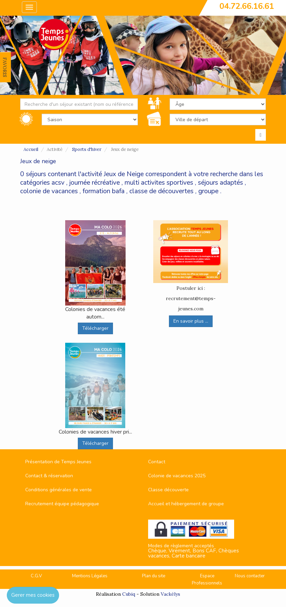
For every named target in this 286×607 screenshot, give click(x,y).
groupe (208, 191)
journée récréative (94, 182)
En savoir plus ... (190, 321)
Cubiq (128, 594)
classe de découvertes (161, 191)
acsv (58, 182)
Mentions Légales (90, 576)
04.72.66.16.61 (246, 6)
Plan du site (153, 576)
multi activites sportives (159, 182)
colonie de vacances (49, 191)
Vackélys (170, 594)
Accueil (31, 149)
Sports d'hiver (86, 149)
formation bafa (104, 191)
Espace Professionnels (207, 579)
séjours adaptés (220, 182)
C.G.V (36, 576)
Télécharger (95, 328)
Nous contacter (250, 576)
